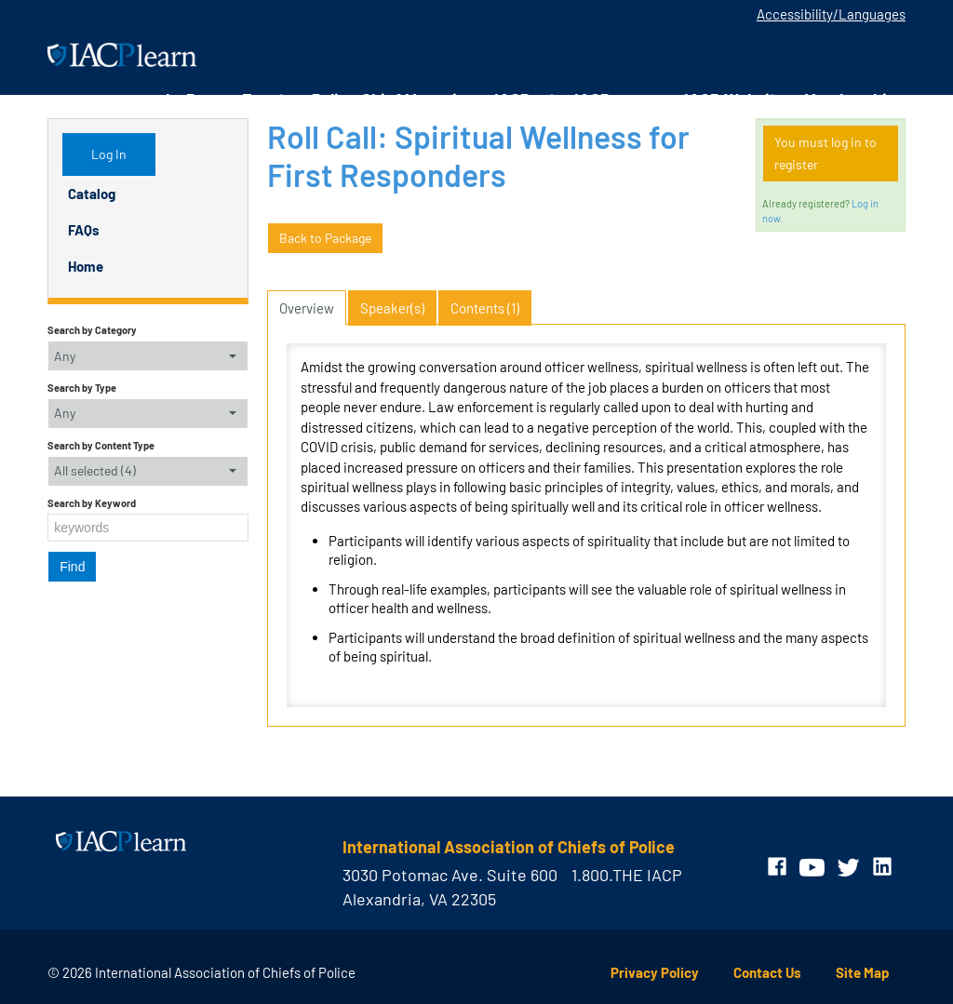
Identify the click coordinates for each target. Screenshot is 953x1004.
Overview (306, 308)
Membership (850, 99)
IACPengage (619, 99)
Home (85, 266)
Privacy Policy (655, 972)
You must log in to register (825, 153)
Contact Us (767, 972)
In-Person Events (229, 99)
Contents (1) (484, 308)
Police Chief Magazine (394, 99)
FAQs (84, 229)
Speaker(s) (392, 308)
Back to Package (325, 238)
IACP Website (734, 99)
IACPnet (525, 99)
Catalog (91, 193)
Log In (109, 154)
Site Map (863, 972)
